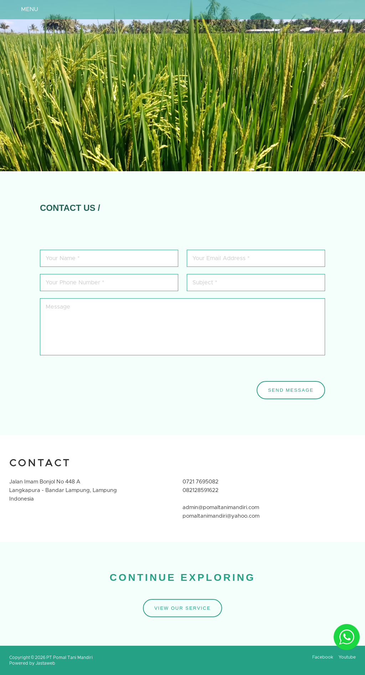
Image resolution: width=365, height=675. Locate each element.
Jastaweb (45, 663)
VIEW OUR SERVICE (182, 608)
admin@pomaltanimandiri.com (220, 507)
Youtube (347, 657)
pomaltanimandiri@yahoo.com (220, 516)
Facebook (322, 657)
